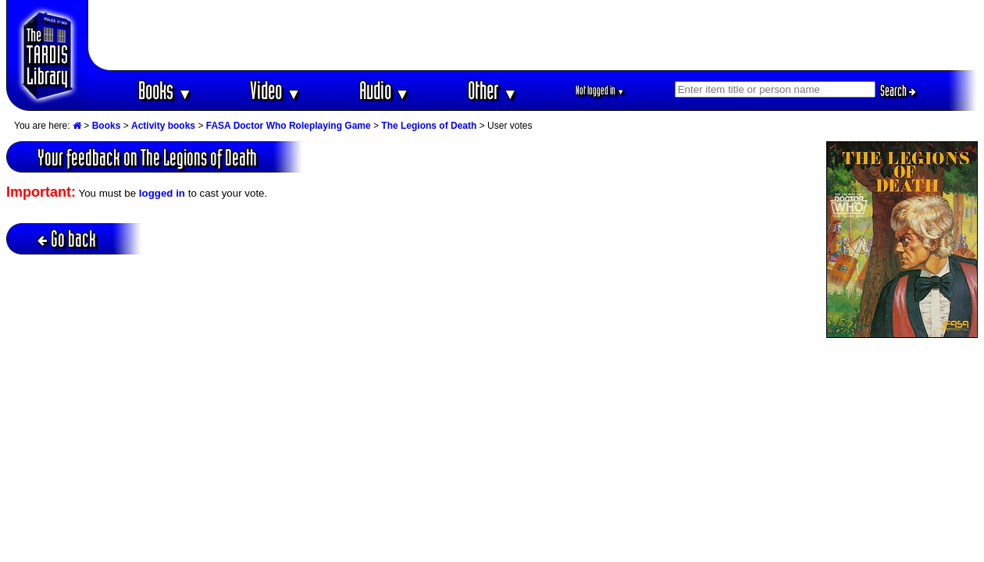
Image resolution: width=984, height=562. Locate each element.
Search (898, 90)
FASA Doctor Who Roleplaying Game (288, 125)
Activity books (163, 125)
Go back (66, 238)
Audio (384, 90)
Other (493, 90)
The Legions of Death (428, 125)
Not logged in (600, 90)
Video (275, 90)
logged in (162, 193)
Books (165, 90)
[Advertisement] (533, 35)
